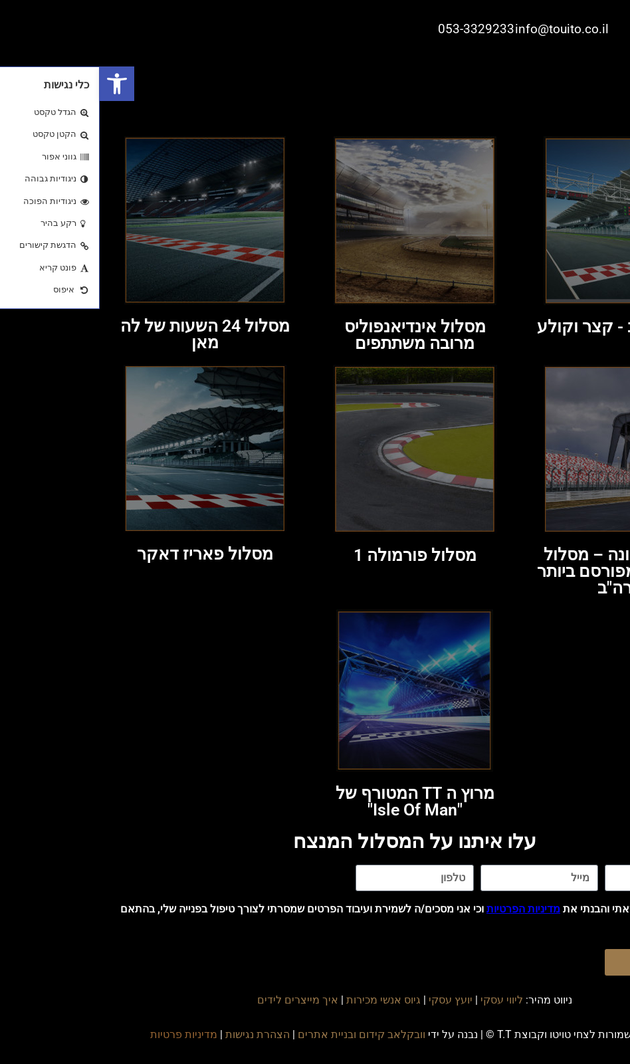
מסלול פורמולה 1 (315, 555)
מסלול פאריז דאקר (105, 554)
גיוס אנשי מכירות (284, 1000)
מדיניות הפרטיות (424, 909)
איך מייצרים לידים (198, 1000)
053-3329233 (376, 29)
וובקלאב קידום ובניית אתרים (262, 1034)
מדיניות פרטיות (84, 1034)
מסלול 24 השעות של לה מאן (105, 334)
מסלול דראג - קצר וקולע (525, 326)
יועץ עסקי (351, 1000)
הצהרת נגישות (158, 1034)
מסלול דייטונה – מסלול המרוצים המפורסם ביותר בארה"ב (525, 571)
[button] (17, 83)
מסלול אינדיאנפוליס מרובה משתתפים (315, 335)
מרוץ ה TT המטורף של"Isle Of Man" (315, 801)
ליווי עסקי (402, 1000)
